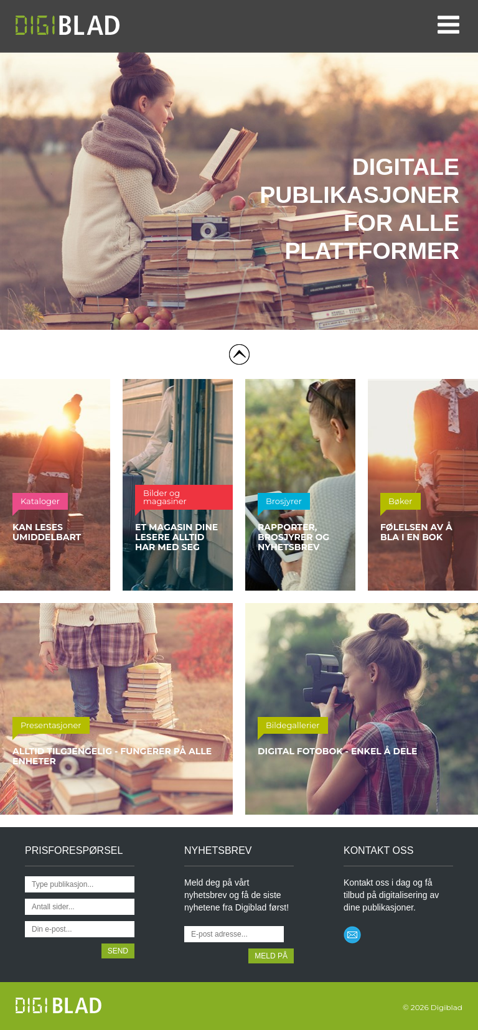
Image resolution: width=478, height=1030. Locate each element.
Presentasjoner (51, 725)
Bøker (400, 501)
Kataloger (40, 501)
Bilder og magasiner (165, 497)
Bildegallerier (293, 725)
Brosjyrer (284, 501)
